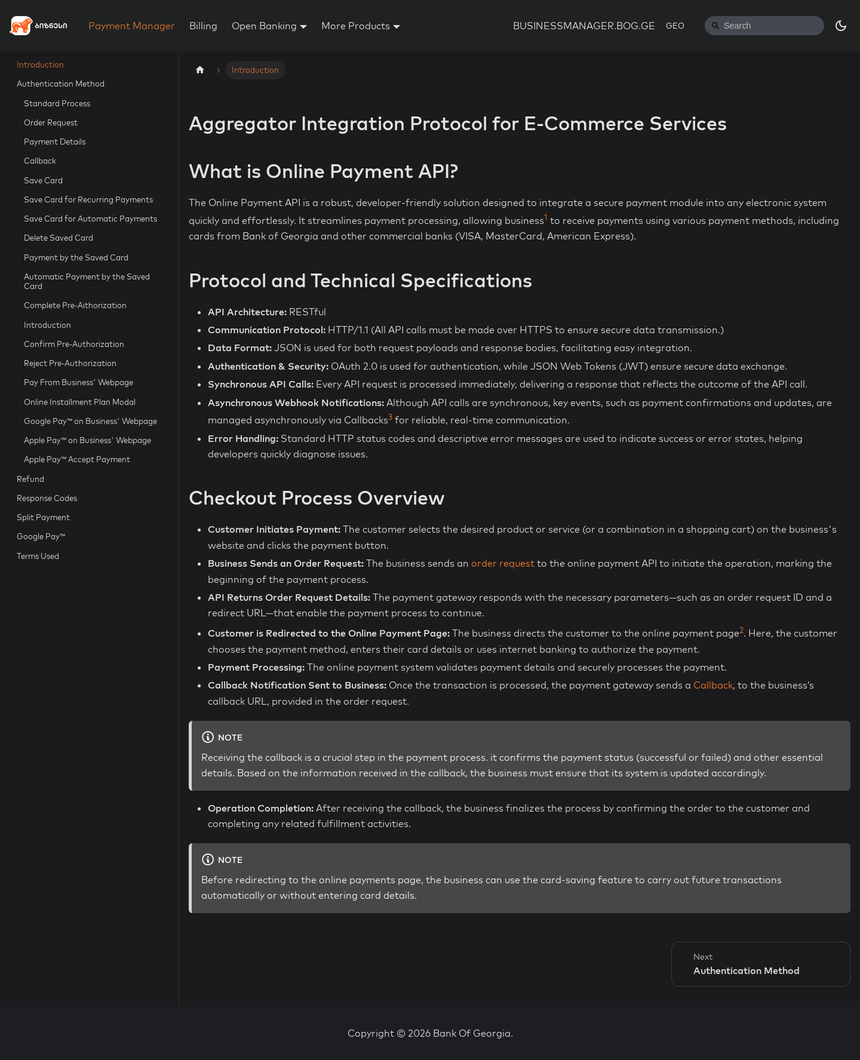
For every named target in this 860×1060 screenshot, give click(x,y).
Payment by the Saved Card (76, 257)
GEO (675, 25)
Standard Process (57, 103)
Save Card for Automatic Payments (90, 218)
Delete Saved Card (58, 237)
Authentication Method (61, 83)
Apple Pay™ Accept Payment (77, 459)
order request (503, 563)
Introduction (40, 64)
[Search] (764, 25)
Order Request (51, 122)
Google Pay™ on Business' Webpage (90, 421)
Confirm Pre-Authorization (74, 344)
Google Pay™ (41, 536)
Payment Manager (131, 26)
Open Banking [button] (264, 26)
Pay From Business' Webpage (78, 382)
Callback (40, 160)
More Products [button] (355, 26)
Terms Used (38, 556)
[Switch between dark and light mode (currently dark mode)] (840, 25)
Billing (203, 26)
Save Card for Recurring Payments (88, 199)
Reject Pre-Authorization (70, 363)
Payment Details (54, 141)
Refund (30, 479)
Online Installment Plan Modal (80, 402)
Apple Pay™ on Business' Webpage (87, 440)
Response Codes (47, 498)
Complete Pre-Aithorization (75, 305)
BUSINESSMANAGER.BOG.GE (584, 26)
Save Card (43, 180)
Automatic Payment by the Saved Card (87, 281)
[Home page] (200, 70)
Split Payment (43, 517)
